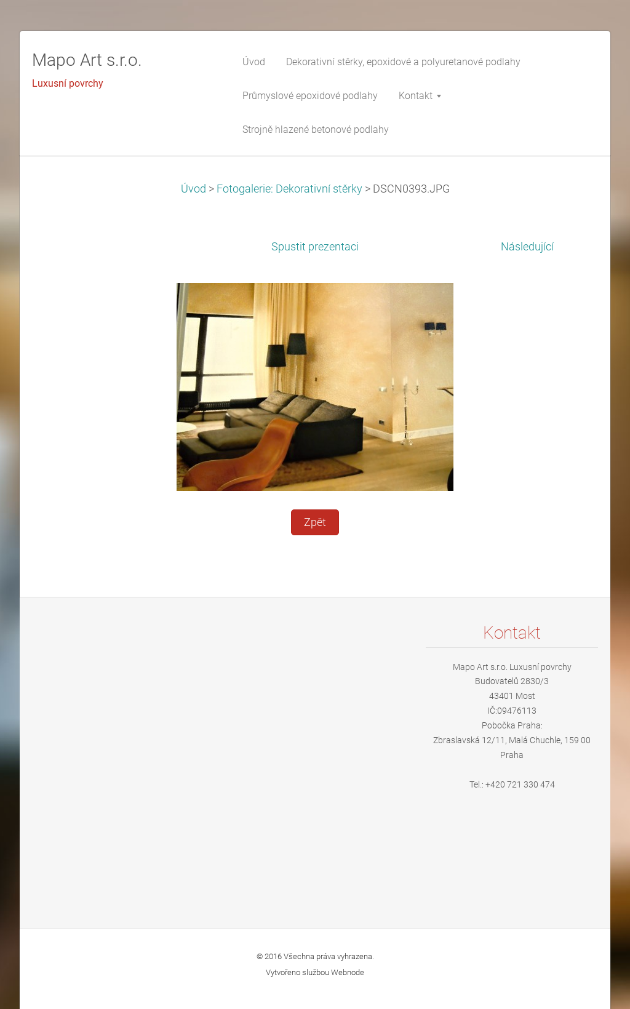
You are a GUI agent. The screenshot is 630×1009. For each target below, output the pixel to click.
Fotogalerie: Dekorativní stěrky (289, 189)
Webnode (347, 972)
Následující (527, 247)
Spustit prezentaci (315, 247)
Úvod (193, 189)
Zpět (315, 522)
